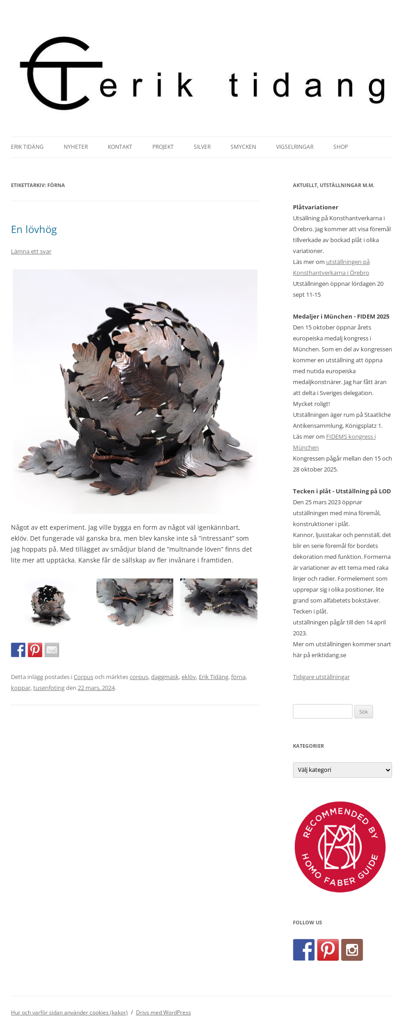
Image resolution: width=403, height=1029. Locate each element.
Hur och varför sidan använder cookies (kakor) (69, 1012)
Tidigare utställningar (321, 677)
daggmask (165, 677)
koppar (20, 688)
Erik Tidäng (27, 147)
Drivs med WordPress (163, 1012)
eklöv (188, 677)
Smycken (243, 147)
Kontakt (120, 147)
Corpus (83, 677)
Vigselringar (294, 147)
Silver (202, 147)
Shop (340, 147)
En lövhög (34, 229)
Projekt (163, 147)
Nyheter (76, 147)
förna (238, 677)
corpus (139, 677)
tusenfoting (49, 688)
